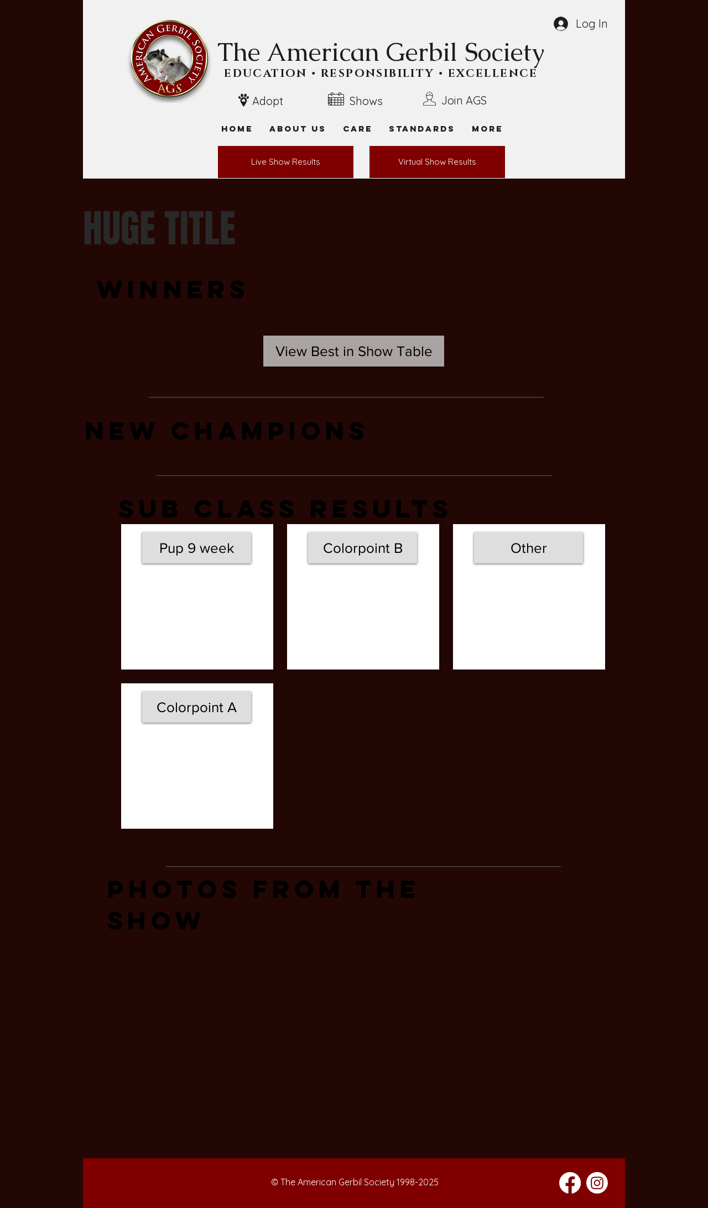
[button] (487, 128)
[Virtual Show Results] (437, 162)
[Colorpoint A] (196, 707)
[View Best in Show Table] (353, 351)
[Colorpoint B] (362, 547)
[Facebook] (570, 1183)
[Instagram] (597, 1183)
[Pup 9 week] (196, 547)
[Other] (528, 547)
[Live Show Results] (285, 162)
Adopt (267, 101)
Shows (366, 101)
